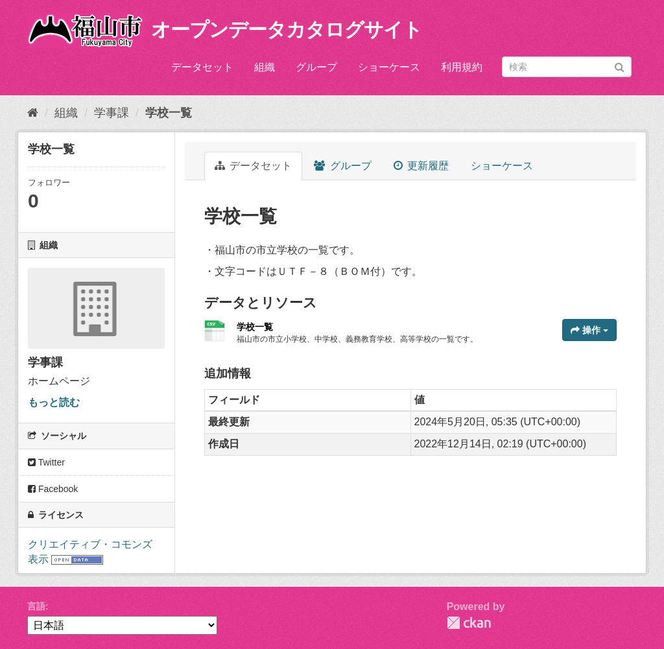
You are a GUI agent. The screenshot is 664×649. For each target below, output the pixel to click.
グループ (316, 67)
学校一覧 (168, 112)
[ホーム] (32, 112)
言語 (36, 606)
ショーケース (389, 67)
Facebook (53, 489)
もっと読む (54, 402)
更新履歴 (421, 165)
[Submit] (619, 65)
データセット (202, 67)
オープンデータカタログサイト (286, 29)
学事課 (111, 112)
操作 (589, 330)
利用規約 (461, 67)
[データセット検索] (567, 66)
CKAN (469, 623)
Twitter (46, 462)
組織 (264, 67)
